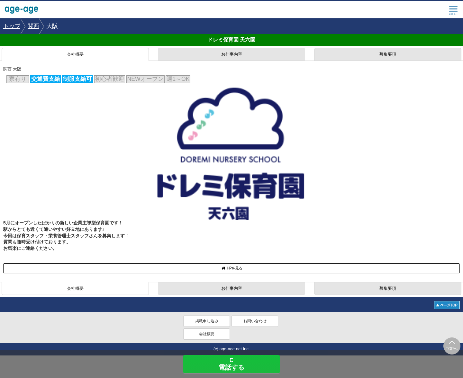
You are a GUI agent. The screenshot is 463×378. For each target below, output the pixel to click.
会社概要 (75, 54)
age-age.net (25, 10)
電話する (231, 364)
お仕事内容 (231, 54)
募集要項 (387, 54)
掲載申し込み (206, 321)
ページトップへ (447, 305)
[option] (12, 26)
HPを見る (231, 268)
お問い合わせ (255, 321)
